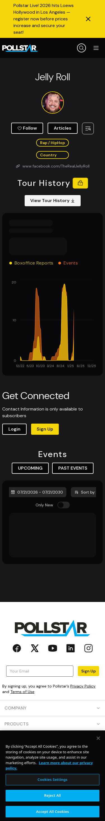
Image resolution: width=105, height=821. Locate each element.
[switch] (63, 505)
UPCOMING (30, 468)
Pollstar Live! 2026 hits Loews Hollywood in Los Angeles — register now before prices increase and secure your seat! (43, 19)
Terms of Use (22, 691)
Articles (62, 128)
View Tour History (52, 200)
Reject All (52, 799)
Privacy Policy (82, 686)
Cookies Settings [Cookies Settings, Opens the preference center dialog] (52, 783)
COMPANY (52, 708)
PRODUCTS (52, 724)
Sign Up (45, 429)
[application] (52, 324)
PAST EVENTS (72, 468)
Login (14, 429)
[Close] (98, 742)
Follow (27, 128)
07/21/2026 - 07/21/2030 (37, 492)
